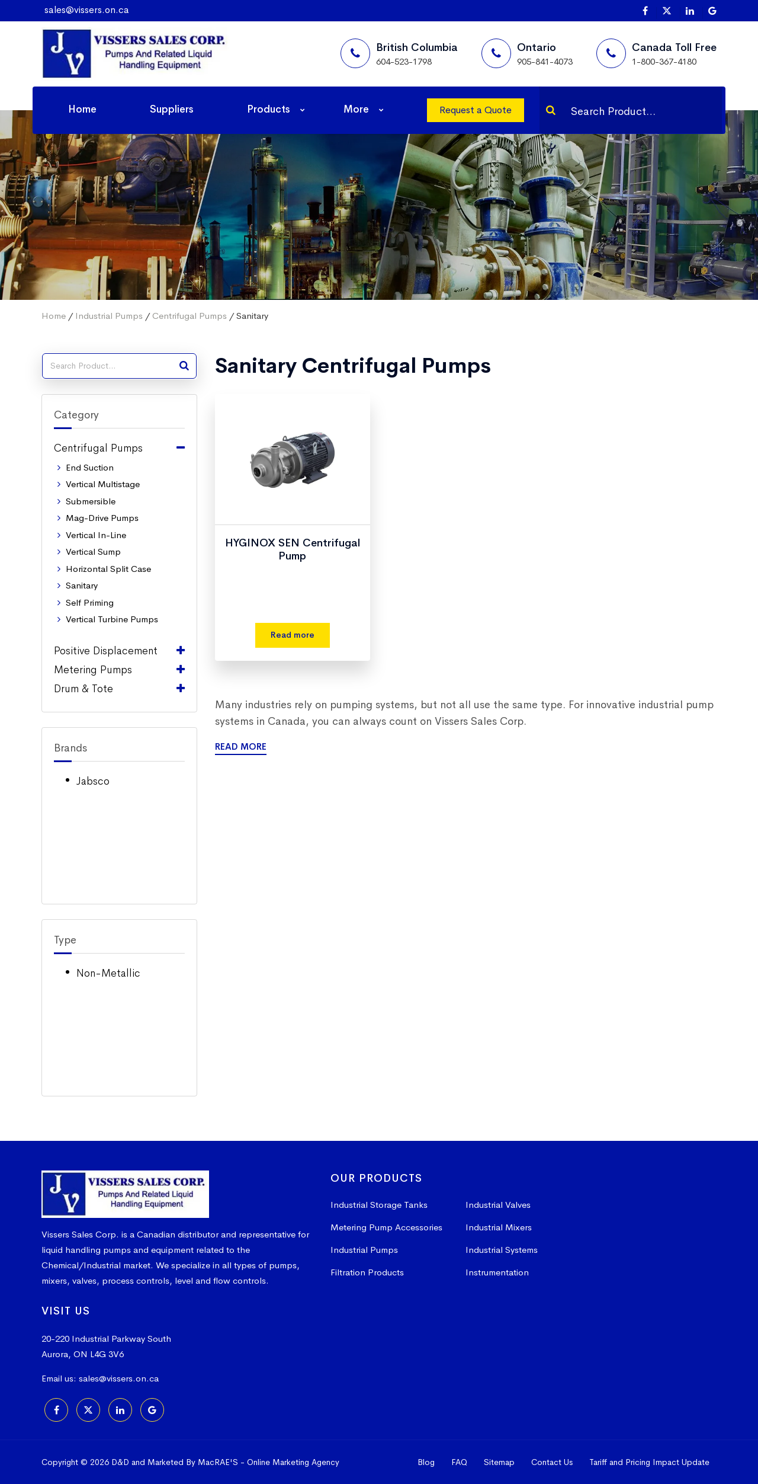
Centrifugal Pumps (189, 315)
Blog (426, 1462)
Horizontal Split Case (108, 568)
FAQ (459, 1462)
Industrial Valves (498, 1204)
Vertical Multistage (103, 484)
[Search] (551, 110)
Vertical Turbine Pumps (112, 619)
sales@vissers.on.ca (86, 10)
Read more (292, 634)
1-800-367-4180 (664, 61)
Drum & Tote (83, 688)
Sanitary (82, 585)
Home (82, 109)
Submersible (90, 501)
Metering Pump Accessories (386, 1227)
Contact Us (552, 1462)
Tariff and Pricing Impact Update (649, 1462)
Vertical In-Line (96, 534)
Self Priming (90, 602)
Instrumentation (497, 1272)
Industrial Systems (501, 1249)
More (356, 109)
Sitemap (499, 1462)
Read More (240, 746)
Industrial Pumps (109, 315)
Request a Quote (475, 110)
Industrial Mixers (498, 1227)
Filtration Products (367, 1272)
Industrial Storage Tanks (379, 1204)
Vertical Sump (93, 551)
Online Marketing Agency (293, 1462)
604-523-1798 (404, 61)
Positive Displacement (106, 650)
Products (268, 109)
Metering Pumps (93, 669)
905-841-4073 (545, 61)
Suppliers (172, 109)
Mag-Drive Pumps (102, 517)
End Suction (90, 467)
